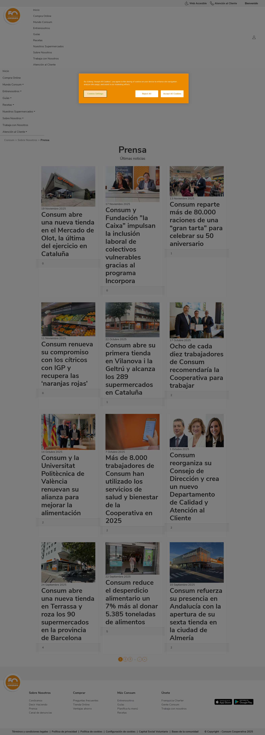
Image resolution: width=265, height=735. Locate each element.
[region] (134, 88)
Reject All (146, 93)
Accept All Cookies (172, 93)
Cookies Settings (95, 93)
